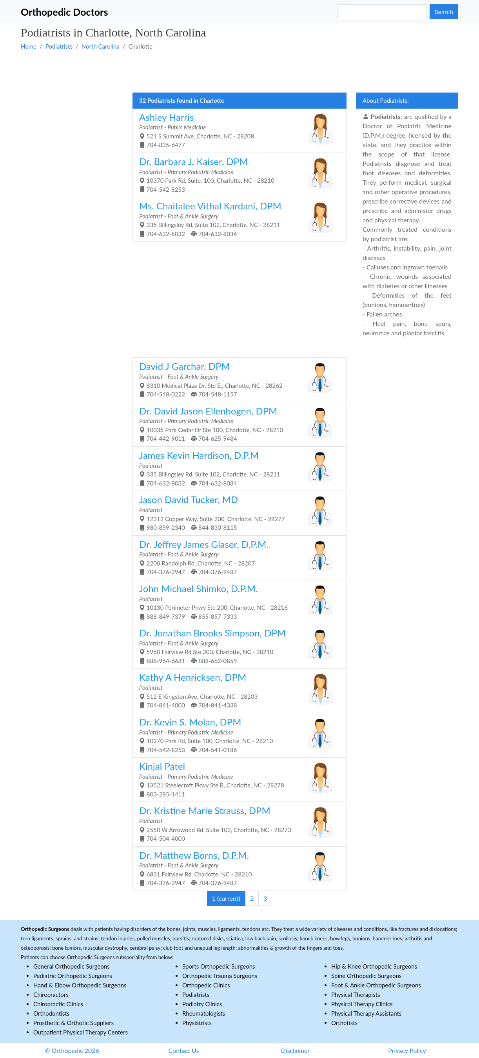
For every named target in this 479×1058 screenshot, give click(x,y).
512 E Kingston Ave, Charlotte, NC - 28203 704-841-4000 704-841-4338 (236, 690)
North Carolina (101, 46)
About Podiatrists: (386, 100)
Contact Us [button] (184, 1050)
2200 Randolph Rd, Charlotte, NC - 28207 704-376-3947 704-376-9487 (236, 557)
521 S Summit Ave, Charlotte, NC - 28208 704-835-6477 (236, 130)
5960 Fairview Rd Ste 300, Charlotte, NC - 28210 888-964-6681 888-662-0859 (236, 645)
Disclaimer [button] (295, 1050)
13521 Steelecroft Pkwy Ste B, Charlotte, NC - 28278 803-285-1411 (236, 779)
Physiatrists (197, 1022)
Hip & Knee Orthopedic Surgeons (374, 966)
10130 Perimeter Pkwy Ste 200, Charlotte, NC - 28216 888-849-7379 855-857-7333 (236, 601)
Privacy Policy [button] (407, 1050)
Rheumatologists (203, 1013)
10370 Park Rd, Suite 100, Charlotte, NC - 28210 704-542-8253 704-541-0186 (236, 734)
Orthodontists (51, 1013)
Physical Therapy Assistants (366, 1013)
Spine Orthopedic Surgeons (366, 975)
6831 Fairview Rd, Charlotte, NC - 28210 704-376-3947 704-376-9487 (236, 868)
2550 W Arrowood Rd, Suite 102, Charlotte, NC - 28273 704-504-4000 (236, 823)
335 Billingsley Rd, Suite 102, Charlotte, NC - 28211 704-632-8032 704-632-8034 (236, 218)
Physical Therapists (355, 994)
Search (444, 11)
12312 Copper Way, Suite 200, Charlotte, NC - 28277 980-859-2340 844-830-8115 (236, 512)
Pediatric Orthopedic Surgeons (72, 975)
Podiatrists (59, 46)
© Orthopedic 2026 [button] (72, 1050)
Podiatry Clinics (202, 1003)
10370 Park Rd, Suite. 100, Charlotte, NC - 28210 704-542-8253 (236, 174)
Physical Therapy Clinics (361, 1003)
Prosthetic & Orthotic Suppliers (73, 1022)
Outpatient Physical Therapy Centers (80, 1032)
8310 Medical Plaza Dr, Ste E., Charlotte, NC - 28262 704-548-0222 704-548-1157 (236, 379)
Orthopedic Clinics (206, 985)
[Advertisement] (239, 71)
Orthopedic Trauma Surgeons (219, 975)
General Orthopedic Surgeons (71, 966)
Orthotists (344, 1022)
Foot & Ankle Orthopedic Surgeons (376, 985)
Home (28, 46)
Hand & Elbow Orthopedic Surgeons (80, 985)
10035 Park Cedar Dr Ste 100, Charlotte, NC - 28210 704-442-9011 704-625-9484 (236, 423)
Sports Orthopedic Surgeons (218, 966)
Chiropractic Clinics (58, 1003)
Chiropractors (51, 994)
